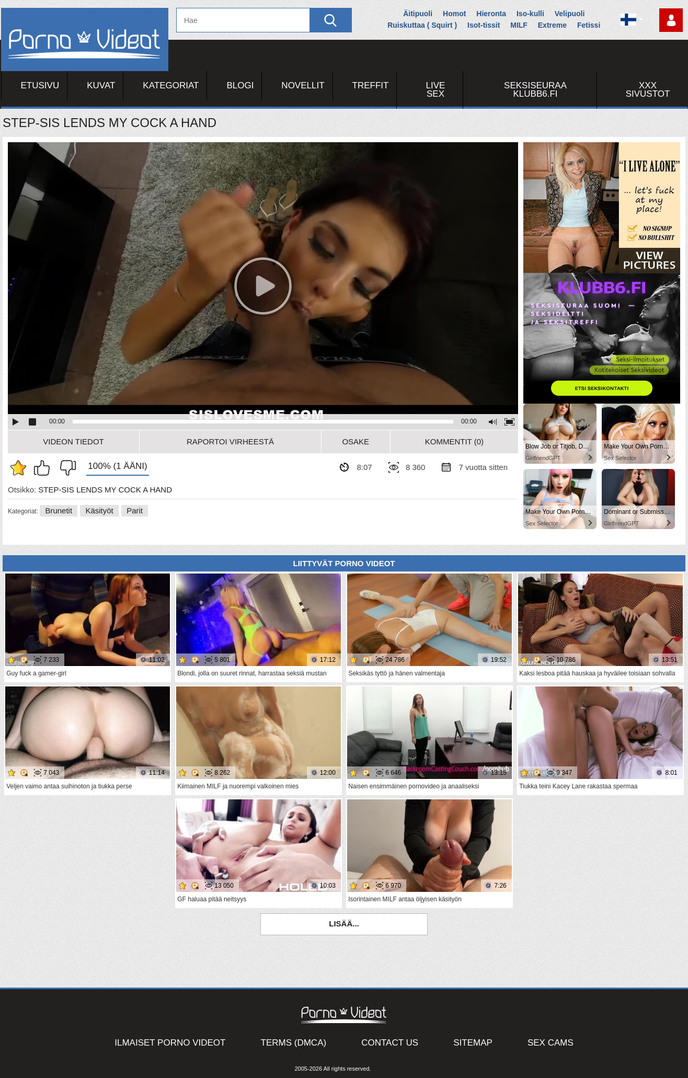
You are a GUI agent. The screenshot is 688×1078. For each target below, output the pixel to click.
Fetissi (588, 25)
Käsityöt (99, 510)
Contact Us (389, 1043)
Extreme (552, 25)
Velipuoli (570, 13)
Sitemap (472, 1043)
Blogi (240, 85)
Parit (135, 510)
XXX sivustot (648, 90)
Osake (355, 441)
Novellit (302, 85)
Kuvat (101, 85)
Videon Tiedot (73, 441)
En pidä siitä (65, 468)
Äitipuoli (417, 13)
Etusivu (40, 85)
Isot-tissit (483, 25)
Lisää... (344, 923)
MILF (519, 25)
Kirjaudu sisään (671, 20)
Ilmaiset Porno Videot (169, 1043)
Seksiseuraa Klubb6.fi (535, 90)
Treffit (370, 85)
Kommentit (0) (454, 441)
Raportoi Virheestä (230, 441)
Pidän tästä (44, 468)
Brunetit (58, 510)
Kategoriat (171, 85)
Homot (454, 13)
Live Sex (435, 90)
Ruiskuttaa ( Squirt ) (422, 25)
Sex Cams (551, 1043)
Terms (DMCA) (294, 1043)
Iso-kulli (530, 13)
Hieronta (491, 13)
